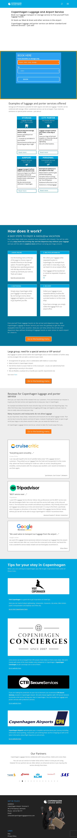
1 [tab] (19, 781)
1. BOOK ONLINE (16, 252)
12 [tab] (51, 781)
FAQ (9, 834)
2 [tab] (22, 781)
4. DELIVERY (47, 286)
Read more (22, 152)
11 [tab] (48, 781)
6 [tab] (34, 781)
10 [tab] (45, 781)
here (15, 375)
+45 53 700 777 (17, 811)
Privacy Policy (12, 836)
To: (19, 67)
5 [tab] (31, 781)
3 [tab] (25, 781)
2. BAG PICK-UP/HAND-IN (51, 252)
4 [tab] (28, 781)
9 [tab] (42, 781)
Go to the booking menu (38, 339)
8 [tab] (39, 781)
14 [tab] (57, 781)
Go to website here (15, 668)
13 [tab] (54, 781)
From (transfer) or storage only (28, 59)
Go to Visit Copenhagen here (18, 609)
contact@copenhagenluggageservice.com (21, 815)
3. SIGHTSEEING (16, 286)
